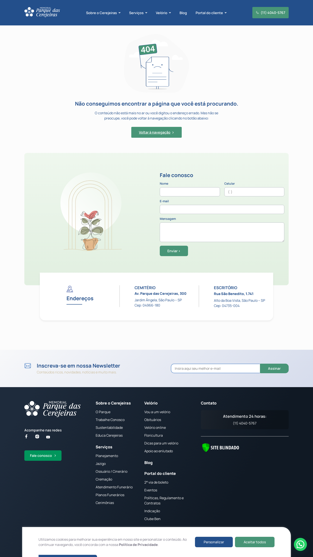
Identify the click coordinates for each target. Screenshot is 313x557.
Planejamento (107, 455)
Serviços (104, 446)
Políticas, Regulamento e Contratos (164, 501)
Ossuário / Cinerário (111, 471)
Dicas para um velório (161, 443)
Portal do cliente (160, 473)
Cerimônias (105, 502)
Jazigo (101, 463)
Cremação (104, 479)
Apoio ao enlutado (158, 451)
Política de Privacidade (138, 544)
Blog (183, 12)
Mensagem (222, 229)
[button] (300, 544)
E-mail (222, 207)
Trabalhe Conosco (110, 419)
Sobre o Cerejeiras (113, 403)
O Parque (103, 411)
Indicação (152, 511)
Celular (254, 189)
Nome (190, 189)
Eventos (150, 490)
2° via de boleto (156, 482)
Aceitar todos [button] (255, 542)
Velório (151, 403)
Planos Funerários (110, 494)
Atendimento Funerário (114, 487)
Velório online (155, 427)
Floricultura (153, 435)
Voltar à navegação (156, 132)
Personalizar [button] (214, 542)
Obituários (152, 419)
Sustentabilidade (109, 427)
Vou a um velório (157, 411)
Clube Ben (152, 518)
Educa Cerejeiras (109, 435)
